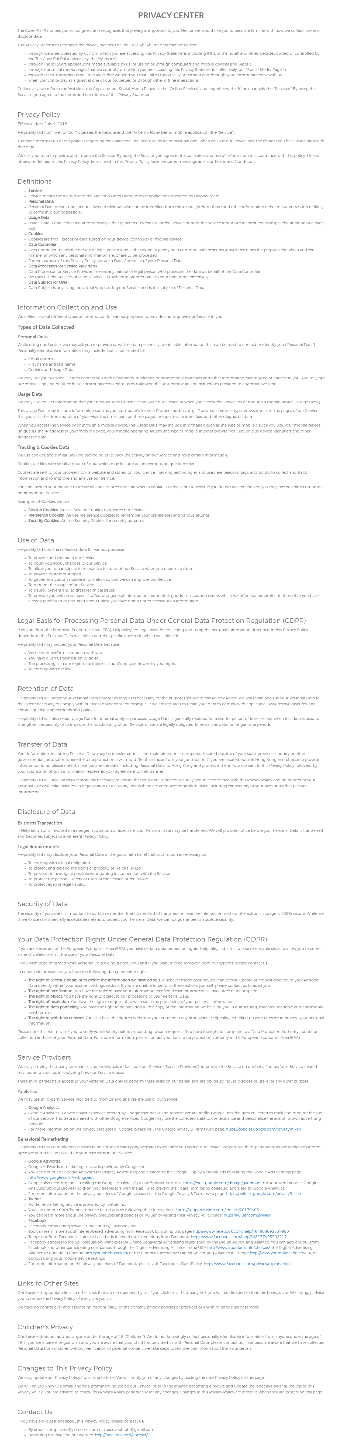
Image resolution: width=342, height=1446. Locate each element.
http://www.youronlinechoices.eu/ (280, 1253)
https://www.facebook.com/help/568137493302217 (239, 1237)
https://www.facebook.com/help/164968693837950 (241, 1232)
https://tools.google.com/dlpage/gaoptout (221, 1183)
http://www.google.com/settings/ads (61, 1178)
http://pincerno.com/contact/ (121, 1435)
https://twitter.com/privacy (247, 1215)
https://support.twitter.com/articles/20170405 (217, 1210)
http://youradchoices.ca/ (106, 1253)
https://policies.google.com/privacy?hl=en (263, 1129)
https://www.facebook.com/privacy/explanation (247, 1264)
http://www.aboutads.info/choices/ (238, 1248)
